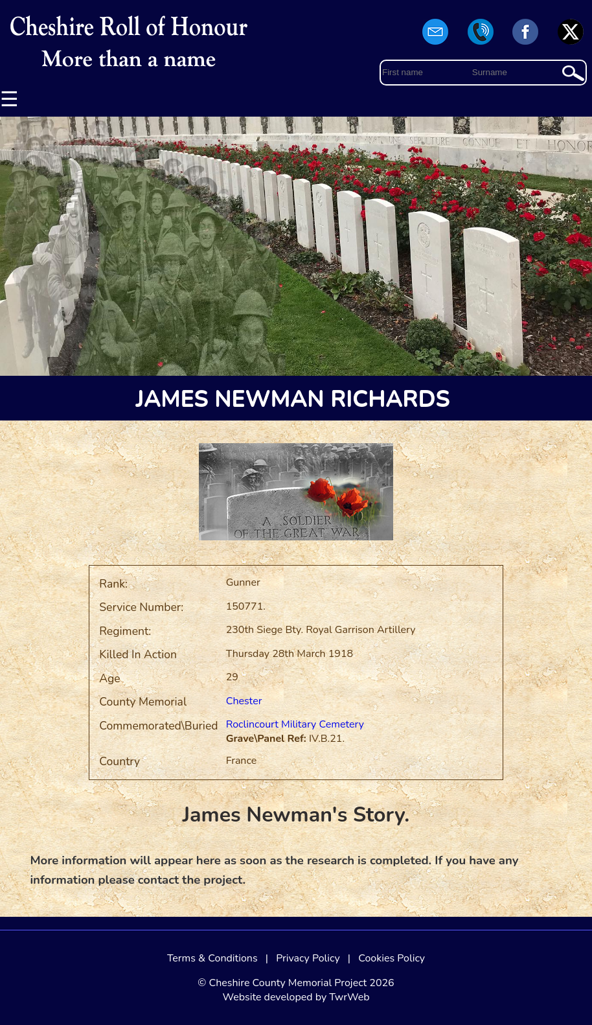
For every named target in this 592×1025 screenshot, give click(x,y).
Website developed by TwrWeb (295, 997)
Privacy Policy (308, 958)
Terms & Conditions (212, 958)
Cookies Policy (391, 958)
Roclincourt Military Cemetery (295, 724)
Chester (244, 701)
